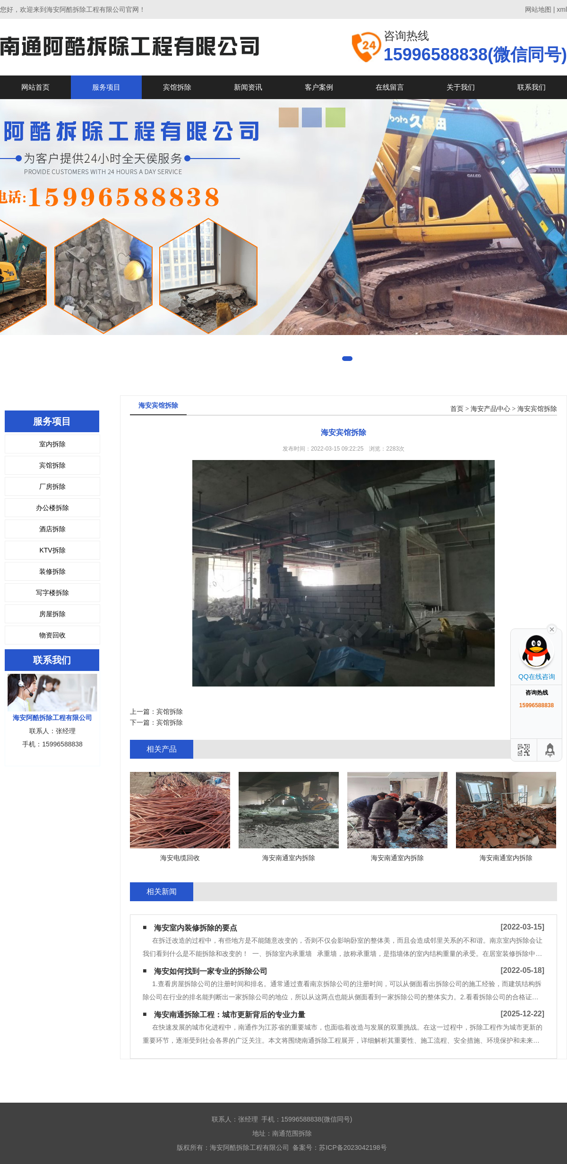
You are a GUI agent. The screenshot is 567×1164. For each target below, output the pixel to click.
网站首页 (35, 87)
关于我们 (461, 87)
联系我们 (531, 87)
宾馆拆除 (177, 87)
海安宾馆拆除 (537, 408)
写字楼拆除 (52, 592)
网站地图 (538, 9)
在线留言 (390, 87)
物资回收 (52, 635)
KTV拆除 (52, 550)
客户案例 (319, 87)
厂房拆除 (52, 486)
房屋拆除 (52, 614)
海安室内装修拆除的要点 (195, 928)
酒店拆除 (52, 529)
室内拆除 (52, 444)
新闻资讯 (248, 87)
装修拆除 (52, 571)
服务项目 (106, 87)
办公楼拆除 (52, 507)
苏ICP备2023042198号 (353, 1147)
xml (562, 9)
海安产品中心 (490, 408)
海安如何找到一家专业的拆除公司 (210, 971)
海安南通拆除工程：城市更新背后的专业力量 (229, 1015)
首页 (457, 408)
